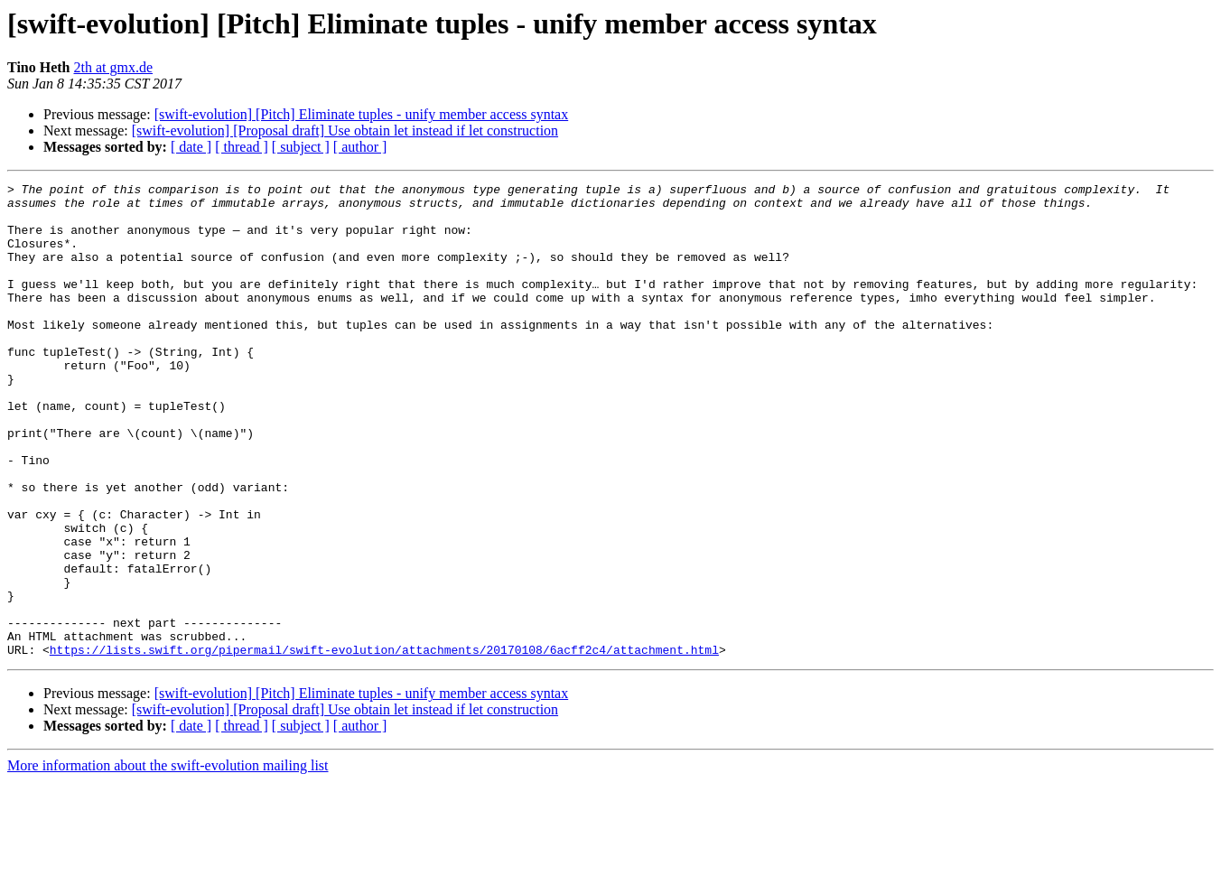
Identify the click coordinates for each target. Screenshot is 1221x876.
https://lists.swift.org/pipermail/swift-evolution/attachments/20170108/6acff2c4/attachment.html (384, 744)
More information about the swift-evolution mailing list (168, 860)
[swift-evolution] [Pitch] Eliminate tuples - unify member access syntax (361, 114)
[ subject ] (301, 146)
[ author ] (360, 146)
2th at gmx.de (114, 67)
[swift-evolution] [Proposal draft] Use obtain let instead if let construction (345, 130)
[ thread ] (241, 146)
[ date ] (191, 146)
